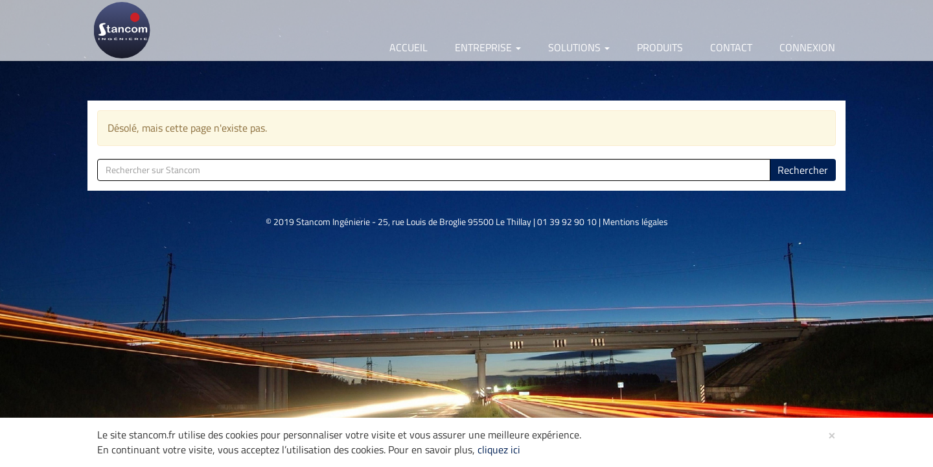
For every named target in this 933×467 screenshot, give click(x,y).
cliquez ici (499, 449)
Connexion (807, 47)
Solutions (579, 47)
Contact (731, 47)
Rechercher (803, 170)
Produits (660, 47)
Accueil (408, 47)
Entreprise (488, 47)
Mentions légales (635, 221)
